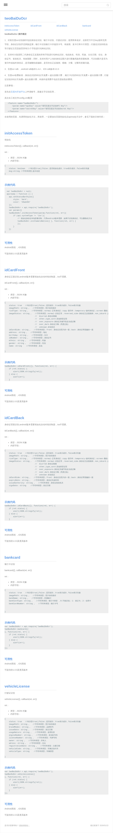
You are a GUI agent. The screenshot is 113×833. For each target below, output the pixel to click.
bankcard (87, 26)
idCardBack (61, 26)
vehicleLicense (11, 30)
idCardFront (36, 26)
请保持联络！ (24, 825)
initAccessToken (12, 26)
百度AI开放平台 (18, 92)
